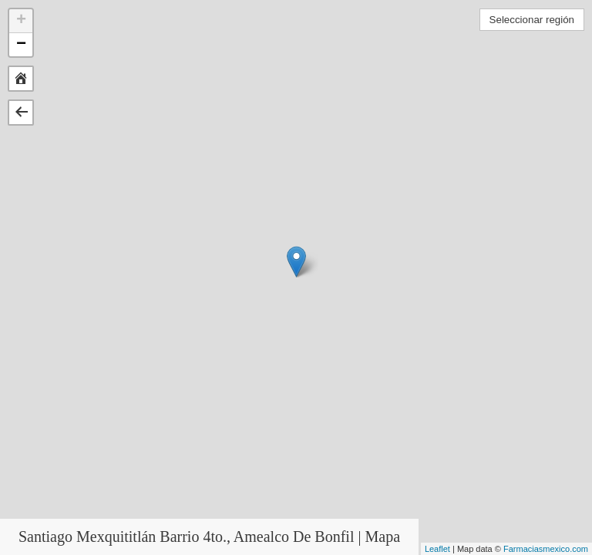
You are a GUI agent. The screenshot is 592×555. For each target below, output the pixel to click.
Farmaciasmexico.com (545, 548)
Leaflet (437, 548)
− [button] (21, 44)
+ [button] (21, 20)
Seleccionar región (531, 19)
